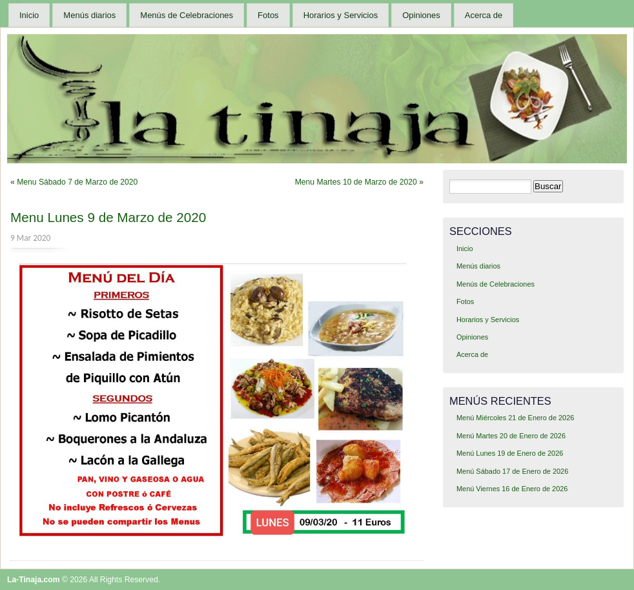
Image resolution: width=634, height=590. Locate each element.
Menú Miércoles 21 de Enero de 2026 (515, 418)
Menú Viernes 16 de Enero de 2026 (512, 489)
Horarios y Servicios (340, 15)
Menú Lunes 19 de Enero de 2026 (509, 453)
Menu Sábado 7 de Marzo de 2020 (77, 182)
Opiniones (421, 15)
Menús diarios (89, 15)
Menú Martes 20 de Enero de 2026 (511, 436)
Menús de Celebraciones (186, 15)
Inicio (29, 15)
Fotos (268, 15)
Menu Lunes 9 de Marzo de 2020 (108, 217)
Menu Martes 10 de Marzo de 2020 (356, 182)
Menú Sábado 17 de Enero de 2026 (512, 471)
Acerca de (484, 15)
